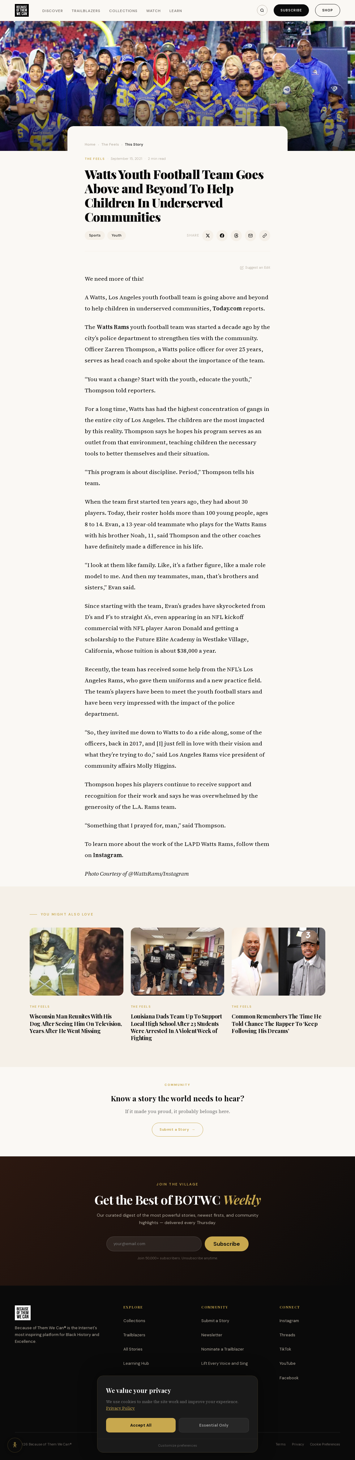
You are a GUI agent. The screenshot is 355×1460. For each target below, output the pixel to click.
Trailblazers (86, 10)
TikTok (285, 1349)
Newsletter (211, 1335)
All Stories (133, 1349)
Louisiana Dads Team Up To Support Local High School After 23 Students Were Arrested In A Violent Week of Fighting (176, 1027)
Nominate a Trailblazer (222, 1349)
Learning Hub (136, 1363)
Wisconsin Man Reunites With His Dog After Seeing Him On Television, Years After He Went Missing (76, 1024)
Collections (123, 10)
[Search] (262, 10)
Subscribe (291, 10)
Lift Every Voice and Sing (224, 1363)
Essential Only (214, 1425)
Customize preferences (177, 1446)
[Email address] (154, 1243)
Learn (175, 10)
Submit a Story (177, 1129)
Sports (95, 235)
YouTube (288, 1363)
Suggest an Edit (255, 267)
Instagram (289, 1320)
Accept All (141, 1425)
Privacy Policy (120, 1408)
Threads (287, 1335)
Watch (153, 10)
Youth (117, 235)
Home (90, 144)
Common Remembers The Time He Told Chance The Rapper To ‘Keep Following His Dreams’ (276, 1024)
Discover (52, 10)
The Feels (110, 144)
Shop (327, 10)
